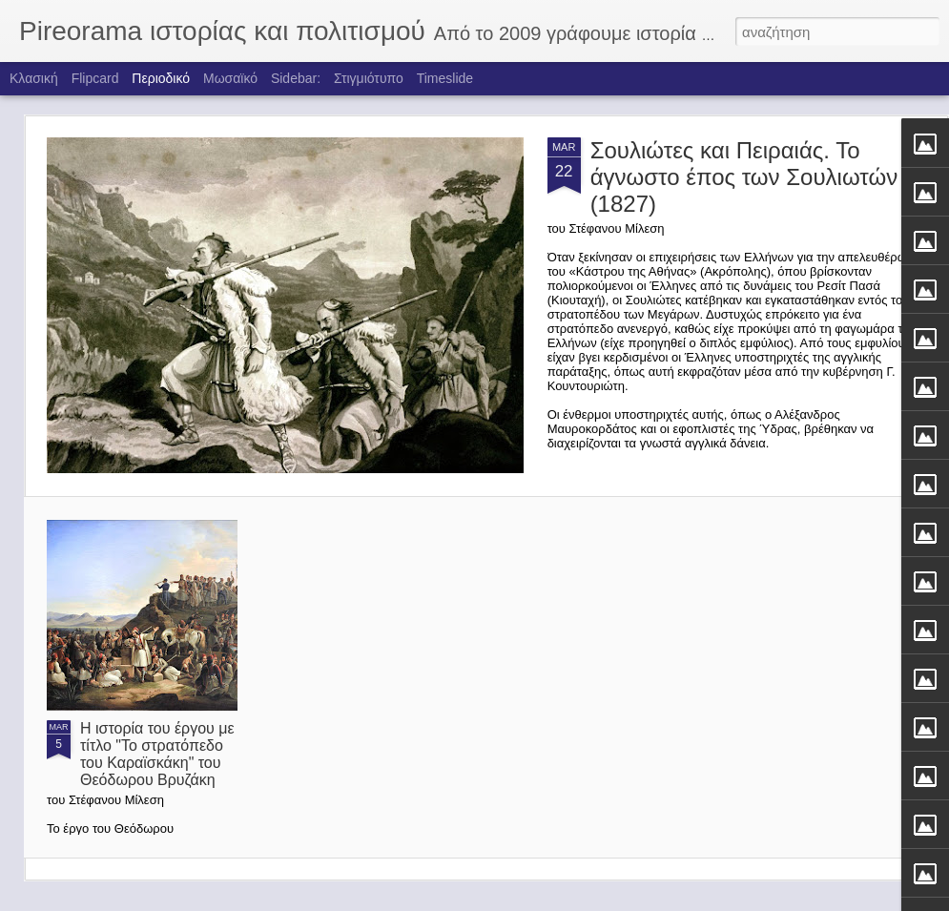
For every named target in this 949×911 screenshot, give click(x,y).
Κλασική (34, 78)
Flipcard (95, 78)
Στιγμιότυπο (368, 78)
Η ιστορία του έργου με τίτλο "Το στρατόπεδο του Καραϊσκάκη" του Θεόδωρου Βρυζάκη (157, 754)
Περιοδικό (161, 78)
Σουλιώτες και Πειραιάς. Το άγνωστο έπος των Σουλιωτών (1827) (744, 177)
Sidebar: (295, 78)
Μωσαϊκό (230, 78)
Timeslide (445, 78)
